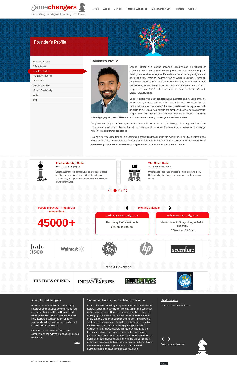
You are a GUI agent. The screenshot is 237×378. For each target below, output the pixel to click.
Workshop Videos (41, 85)
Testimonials (38, 80)
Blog (34, 100)
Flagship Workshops (137, 9)
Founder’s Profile (40, 71)
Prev (128, 208)
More (77, 342)
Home (96, 9)
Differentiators (39, 66)
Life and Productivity (42, 90)
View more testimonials (172, 344)
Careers (180, 9)
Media (35, 95)
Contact (192, 9)
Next (170, 208)
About (106, 9)
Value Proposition (41, 61)
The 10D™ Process (42, 76)
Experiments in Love (161, 9)
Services (118, 9)
